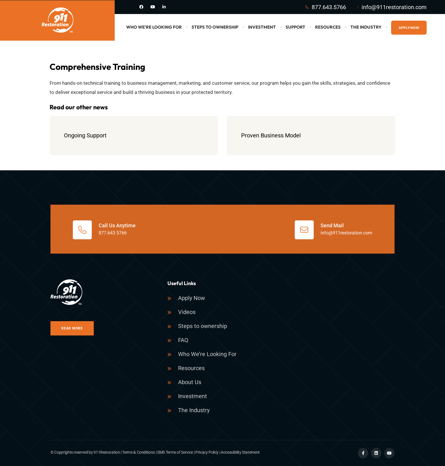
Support (295, 27)
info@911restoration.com (394, 7)
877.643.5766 (329, 7)
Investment (262, 27)
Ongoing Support (85, 135)
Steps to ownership (202, 326)
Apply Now (409, 27)
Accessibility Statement (240, 452)
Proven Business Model (271, 135)
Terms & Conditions (138, 452)
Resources (328, 27)
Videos (187, 312)
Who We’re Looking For (154, 27)
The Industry (365, 27)
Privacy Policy (206, 452)
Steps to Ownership (215, 27)
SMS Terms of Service (175, 452)
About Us (189, 382)
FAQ (183, 340)
